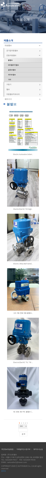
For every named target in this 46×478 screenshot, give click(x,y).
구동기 (23, 84)
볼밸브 (10, 60)
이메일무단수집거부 (23, 449)
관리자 (3, 471)
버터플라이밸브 (13, 65)
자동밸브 (23, 45)
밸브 (23, 89)
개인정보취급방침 (7, 449)
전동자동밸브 (23, 55)
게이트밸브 (12, 74)
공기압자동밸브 (23, 50)
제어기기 (23, 99)
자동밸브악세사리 (23, 94)
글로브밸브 (12, 70)
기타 (9, 79)
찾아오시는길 (38, 449)
